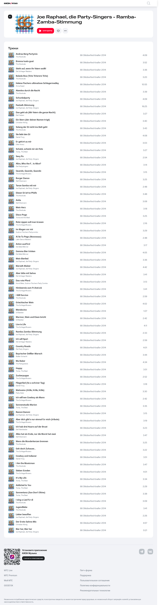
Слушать (45, 30)
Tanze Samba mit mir (26, 185)
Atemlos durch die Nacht (28, 90)
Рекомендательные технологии (95, 590)
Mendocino (21, 309)
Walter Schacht (21, 356)
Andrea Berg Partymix (27, 54)
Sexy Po (20, 156)
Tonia (18, 152)
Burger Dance (22, 178)
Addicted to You (23, 485)
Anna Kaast (20, 86)
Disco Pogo (21, 214)
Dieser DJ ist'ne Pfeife (26, 192)
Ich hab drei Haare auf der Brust (31, 426)
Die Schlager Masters (24, 71)
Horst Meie (20, 283)
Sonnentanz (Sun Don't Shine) (30, 492)
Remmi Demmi (23, 412)
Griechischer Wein (25, 302)
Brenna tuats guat (25, 61)
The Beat (24, 152)
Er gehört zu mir (23, 141)
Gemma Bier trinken (25, 251)
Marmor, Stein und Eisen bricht (31, 317)
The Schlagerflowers (23, 174)
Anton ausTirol (23, 244)
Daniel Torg (20, 137)
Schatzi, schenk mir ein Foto (29, 149)
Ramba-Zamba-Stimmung (29, 331)
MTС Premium (10, 575)
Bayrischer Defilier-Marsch (29, 353)
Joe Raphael (20, 100)
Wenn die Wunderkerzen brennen (32, 441)
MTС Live (8, 570)
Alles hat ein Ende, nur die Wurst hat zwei (36, 434)
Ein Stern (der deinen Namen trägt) (33, 119)
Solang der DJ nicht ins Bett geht (31, 127)
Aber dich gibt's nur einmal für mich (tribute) (37, 419)
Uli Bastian (20, 312)
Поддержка (85, 575)
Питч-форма (86, 570)
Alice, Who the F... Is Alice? (28, 163)
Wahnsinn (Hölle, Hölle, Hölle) (30, 390)
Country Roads (23, 346)
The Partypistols (22, 364)
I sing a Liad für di (24, 499)
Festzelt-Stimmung (25, 105)
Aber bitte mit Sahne (26, 273)
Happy (19, 368)
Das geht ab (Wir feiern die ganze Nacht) (36, 112)
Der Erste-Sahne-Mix (26, 521)
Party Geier (20, 393)
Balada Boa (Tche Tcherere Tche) (32, 75)
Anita (18, 200)
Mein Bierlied (22, 258)
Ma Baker (20, 361)
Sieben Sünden (23, 470)
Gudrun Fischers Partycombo (27, 232)
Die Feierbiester (21, 429)
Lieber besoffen (23, 514)
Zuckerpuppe (22, 375)
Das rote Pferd (23, 280)
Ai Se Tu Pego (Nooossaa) (28, 236)
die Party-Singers (32, 100)
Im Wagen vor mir (24, 229)
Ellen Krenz (20, 144)
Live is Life (21, 324)
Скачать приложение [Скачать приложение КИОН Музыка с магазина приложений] (33, 558)
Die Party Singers (22, 349)
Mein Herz (21, 207)
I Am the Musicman (25, 463)
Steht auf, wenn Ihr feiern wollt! (31, 68)
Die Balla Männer (22, 247)
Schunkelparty (23, 97)
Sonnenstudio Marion (26, 404)
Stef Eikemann (21, 181)
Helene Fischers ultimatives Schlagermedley (37, 83)
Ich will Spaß (22, 339)
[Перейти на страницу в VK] (150, 551)
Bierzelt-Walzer (23, 266)
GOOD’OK (8, 585)
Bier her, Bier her (24, 529)
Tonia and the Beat (23, 217)
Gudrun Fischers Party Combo (36, 283)
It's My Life (21, 477)
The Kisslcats (21, 57)
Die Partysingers (22, 166)
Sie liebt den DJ (23, 134)
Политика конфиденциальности (95, 585)
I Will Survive (22, 295)
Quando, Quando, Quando (28, 171)
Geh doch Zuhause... (26, 448)
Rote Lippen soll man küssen (30, 222)
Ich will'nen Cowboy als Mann (30, 397)
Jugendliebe (21, 507)
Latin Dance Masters (23, 239)
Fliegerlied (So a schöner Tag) (30, 382)
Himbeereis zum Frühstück (29, 287)
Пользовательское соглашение (95, 580)
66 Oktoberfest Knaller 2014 (93, 55)
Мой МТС (8, 580)
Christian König (21, 122)
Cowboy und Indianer (26, 456)
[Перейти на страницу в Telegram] (142, 551)
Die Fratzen (20, 115)
